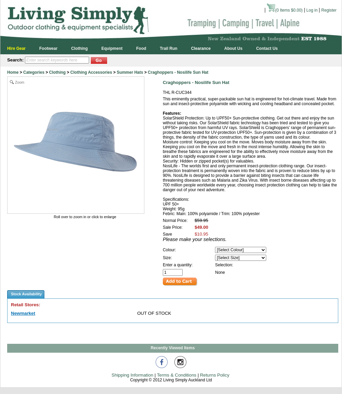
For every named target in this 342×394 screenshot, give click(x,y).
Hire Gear (16, 48)
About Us (233, 48)
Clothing (79, 48)
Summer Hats (130, 72)
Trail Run (168, 48)
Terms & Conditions (177, 375)
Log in (312, 10)
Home (12, 72)
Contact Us (266, 48)
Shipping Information (132, 375)
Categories (33, 72)
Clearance (201, 48)
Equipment (112, 48)
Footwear (48, 48)
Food (141, 48)
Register (329, 10)
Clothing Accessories (91, 72)
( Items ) (285, 10)
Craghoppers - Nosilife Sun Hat (178, 72)
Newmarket (23, 313)
